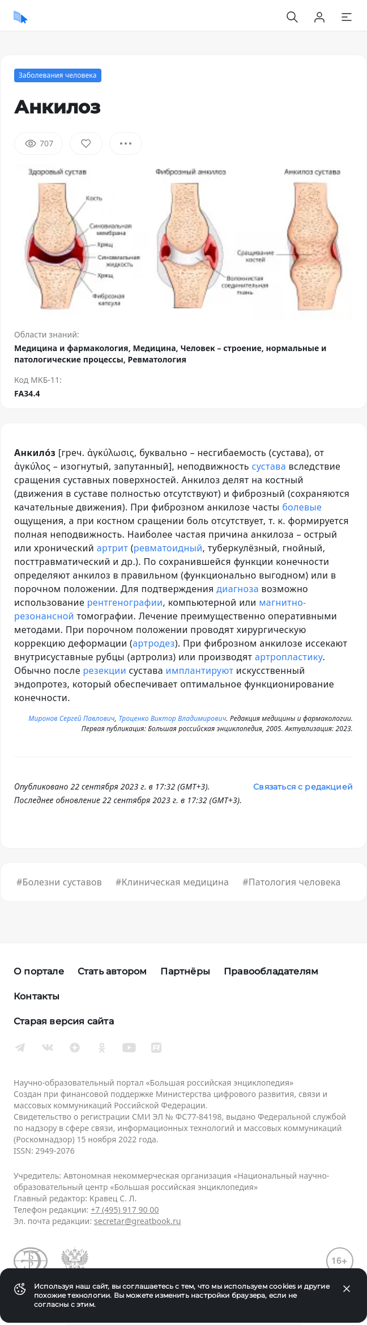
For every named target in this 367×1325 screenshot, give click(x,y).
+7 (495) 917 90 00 (125, 1209)
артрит (112, 548)
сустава (268, 466)
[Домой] (21, 17)
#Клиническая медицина (172, 882)
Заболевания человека (58, 75)
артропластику (289, 657)
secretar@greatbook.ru (137, 1221)
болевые (302, 507)
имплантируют (200, 670)
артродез (153, 643)
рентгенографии (125, 602)
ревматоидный (168, 548)
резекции (104, 670)
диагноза (237, 589)
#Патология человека (291, 882)
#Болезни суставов (59, 882)
